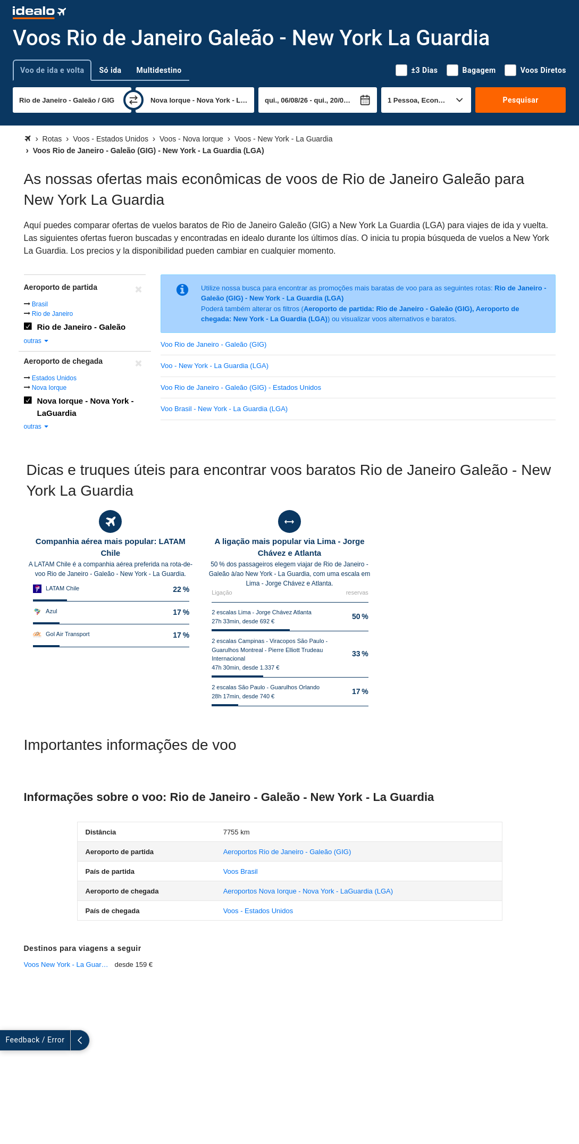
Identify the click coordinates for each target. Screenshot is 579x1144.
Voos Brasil (240, 871)
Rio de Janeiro (52, 314)
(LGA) (308, 891)
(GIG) (287, 852)
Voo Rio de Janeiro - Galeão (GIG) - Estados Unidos (241, 387)
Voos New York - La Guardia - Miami (69, 964)
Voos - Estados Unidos (258, 911)
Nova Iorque (49, 387)
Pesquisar (521, 100)
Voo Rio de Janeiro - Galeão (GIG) (213, 344)
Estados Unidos (54, 378)
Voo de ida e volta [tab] (52, 70)
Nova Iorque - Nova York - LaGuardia (85, 406)
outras (37, 341)
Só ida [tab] (110, 70)
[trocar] (133, 100)
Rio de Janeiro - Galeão (81, 326)
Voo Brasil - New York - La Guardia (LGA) (224, 409)
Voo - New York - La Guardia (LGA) (214, 366)
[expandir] (9, 1040)
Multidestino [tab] (159, 70)
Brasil (40, 304)
